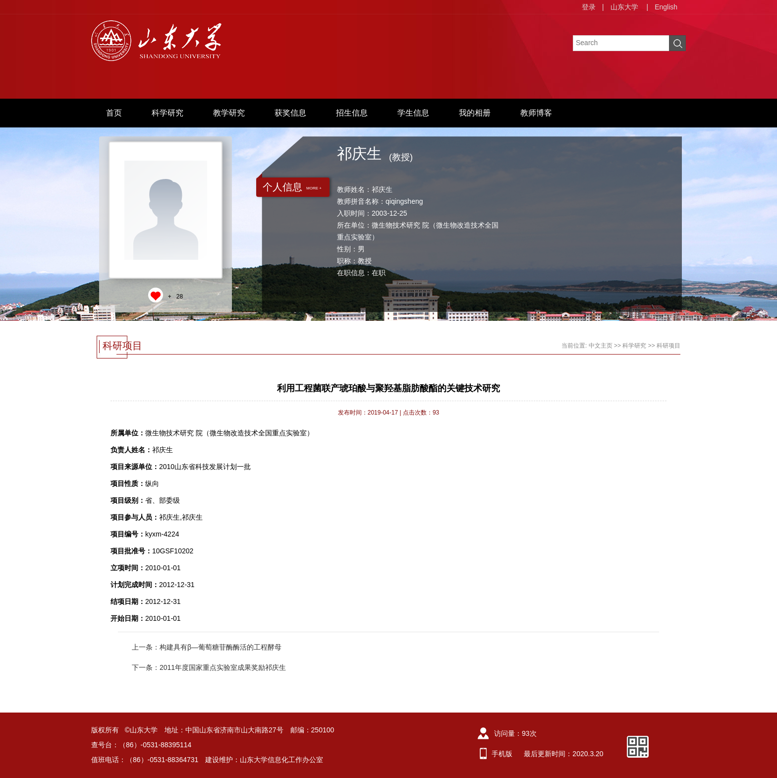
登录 (589, 7)
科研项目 (668, 345)
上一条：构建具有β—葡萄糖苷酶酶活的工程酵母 (206, 647)
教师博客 (536, 113)
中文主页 (600, 345)
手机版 (502, 754)
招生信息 (352, 113)
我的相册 (475, 113)
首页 (114, 113)
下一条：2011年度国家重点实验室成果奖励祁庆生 (209, 667)
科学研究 (167, 113)
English (666, 7)
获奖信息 (290, 113)
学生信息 (413, 113)
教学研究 (229, 113)
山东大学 (624, 7)
